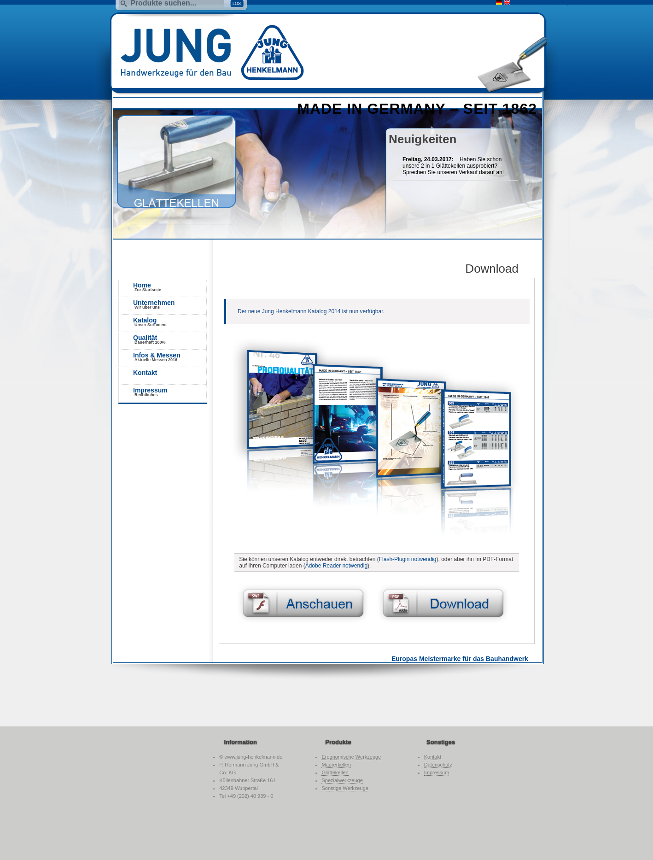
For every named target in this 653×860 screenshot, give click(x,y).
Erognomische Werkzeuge (351, 757)
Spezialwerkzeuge (341, 780)
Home (169, 286)
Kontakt (145, 372)
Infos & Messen (169, 356)
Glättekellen (334, 772)
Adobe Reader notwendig (336, 565)
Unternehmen (169, 304)
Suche (521, 3)
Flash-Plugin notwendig (408, 559)
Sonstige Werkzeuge (344, 788)
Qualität (169, 339)
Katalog (169, 321)
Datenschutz (438, 764)
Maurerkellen (336, 764)
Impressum (169, 391)
